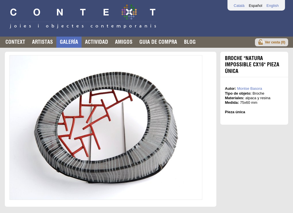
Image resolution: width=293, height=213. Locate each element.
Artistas (42, 42)
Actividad (96, 42)
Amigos (123, 42)
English (272, 5)
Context (15, 42)
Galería (69, 42)
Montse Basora (249, 88)
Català (239, 5)
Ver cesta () (275, 42)
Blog (190, 42)
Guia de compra (158, 42)
